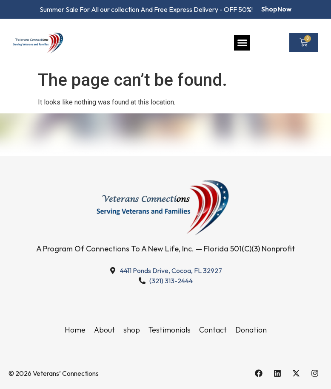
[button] (242, 43)
